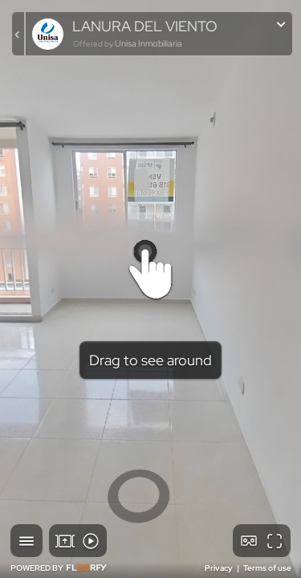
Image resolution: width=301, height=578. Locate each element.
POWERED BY (58, 568)
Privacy (219, 568)
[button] (26, 540)
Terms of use (267, 568)
